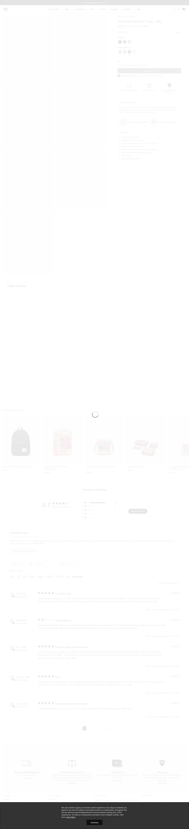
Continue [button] (94, 822)
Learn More (70, 817)
